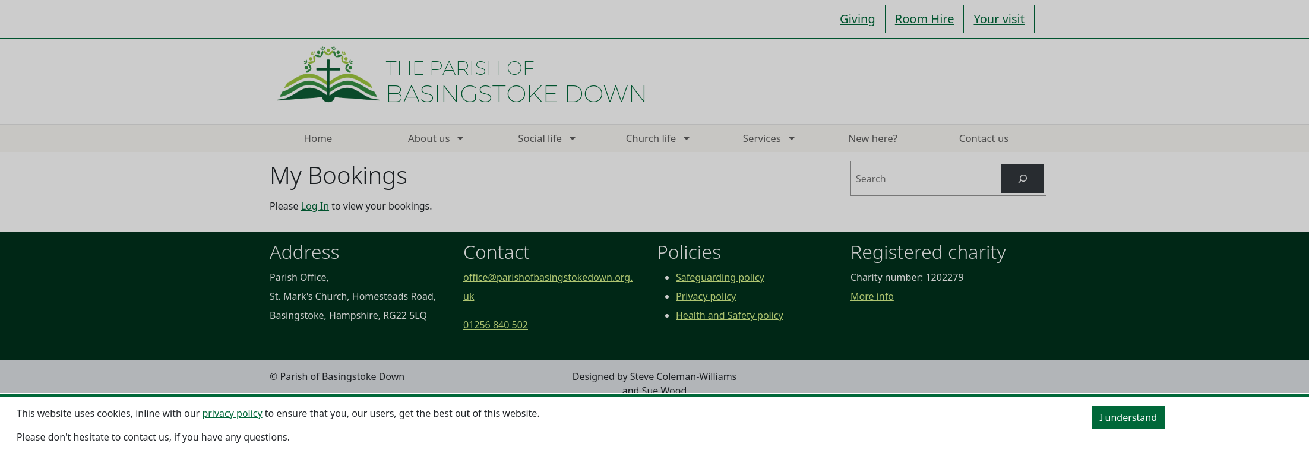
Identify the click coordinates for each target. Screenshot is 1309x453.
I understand (1128, 417)
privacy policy (232, 413)
